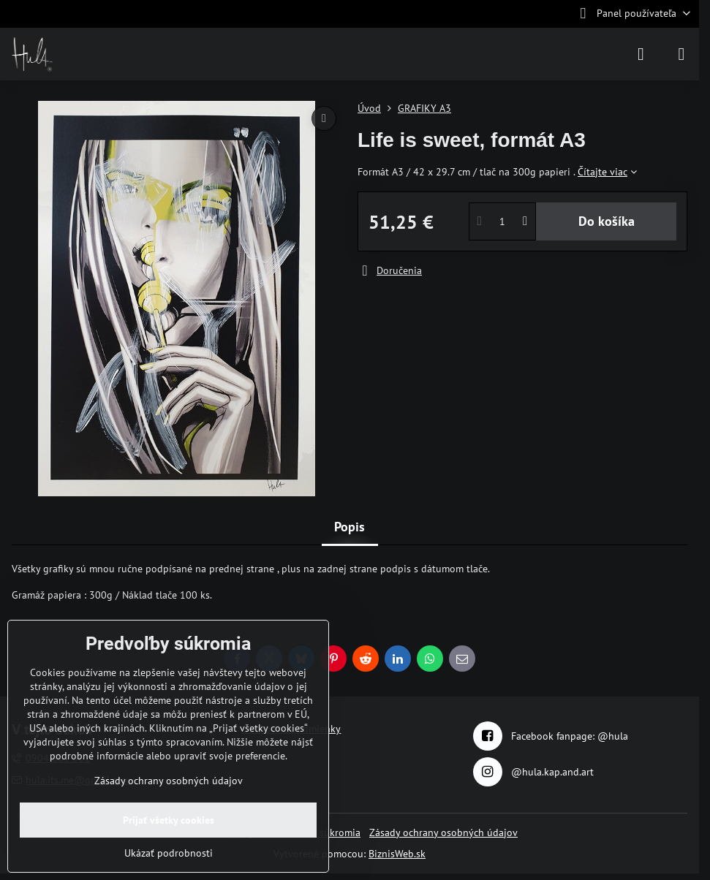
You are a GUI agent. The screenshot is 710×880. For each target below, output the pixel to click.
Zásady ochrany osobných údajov (443, 832)
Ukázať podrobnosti (168, 853)
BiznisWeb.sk (397, 853)
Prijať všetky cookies (168, 820)
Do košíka (606, 221)
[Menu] (681, 54)
